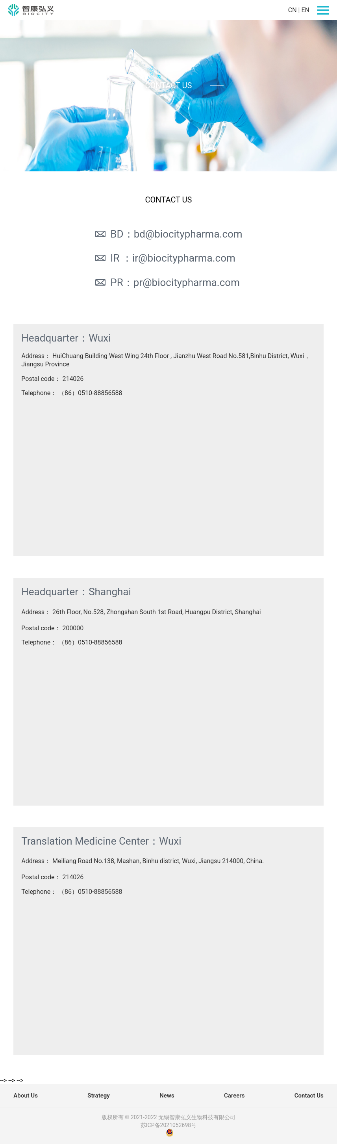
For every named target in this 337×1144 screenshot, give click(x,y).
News (166, 1095)
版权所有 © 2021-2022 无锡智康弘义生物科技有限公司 (168, 1117)
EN (305, 10)
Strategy (98, 1095)
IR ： (164, 258)
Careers (234, 1095)
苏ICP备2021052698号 (168, 1125)
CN (292, 10)
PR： (167, 283)
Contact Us (309, 1095)
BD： (168, 234)
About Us (25, 1095)
